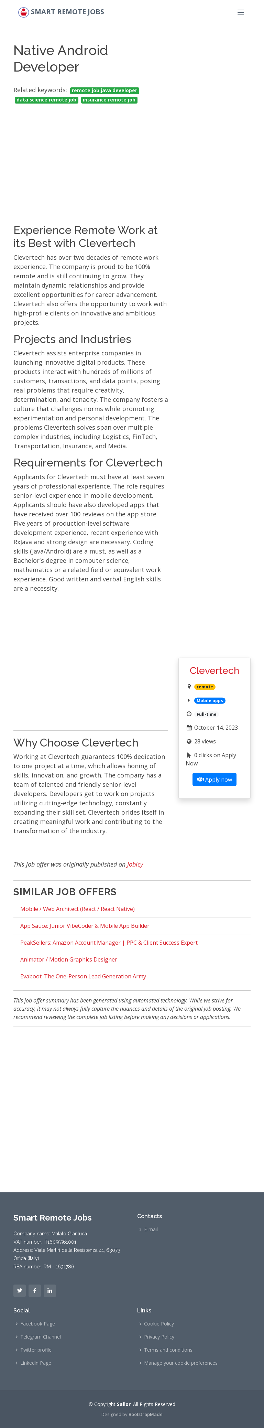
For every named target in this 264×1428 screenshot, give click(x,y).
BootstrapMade (146, 1414)
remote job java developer (104, 90)
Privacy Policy (159, 1336)
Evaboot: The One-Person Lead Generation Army (83, 976)
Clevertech (214, 670)
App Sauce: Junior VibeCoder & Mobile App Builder (85, 926)
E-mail (151, 1229)
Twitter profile (36, 1350)
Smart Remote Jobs (67, 11)
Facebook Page (37, 1323)
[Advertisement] (90, 157)
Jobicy (135, 864)
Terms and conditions (168, 1350)
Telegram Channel (40, 1336)
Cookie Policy (159, 1323)
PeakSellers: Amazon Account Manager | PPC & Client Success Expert (109, 942)
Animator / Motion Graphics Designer (68, 959)
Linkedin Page (35, 1363)
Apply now (214, 779)
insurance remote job (109, 100)
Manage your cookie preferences (181, 1363)
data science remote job (46, 100)
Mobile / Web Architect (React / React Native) (77, 909)
